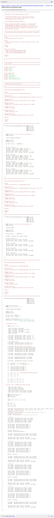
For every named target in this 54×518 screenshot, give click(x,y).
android (3, 5)
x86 (51, 5)
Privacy (10, 516)
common (47, 5)
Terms (13, 516)
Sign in (51, 1)
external (13, 5)
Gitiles (7, 516)
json (52, 516)
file (25, 9)
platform (8, 5)
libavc (17, 5)
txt (49, 516)
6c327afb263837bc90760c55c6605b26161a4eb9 (31, 5)
